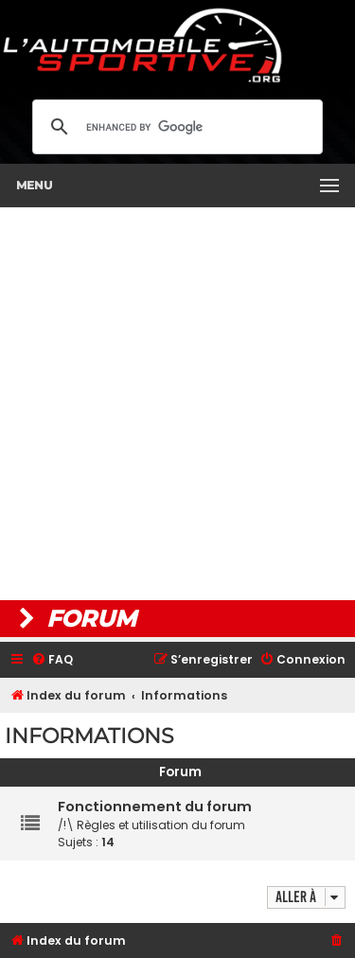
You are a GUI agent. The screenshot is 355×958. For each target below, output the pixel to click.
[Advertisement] (177, 403)
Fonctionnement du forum (155, 806)
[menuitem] (52, 660)
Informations (89, 736)
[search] (174, 126)
